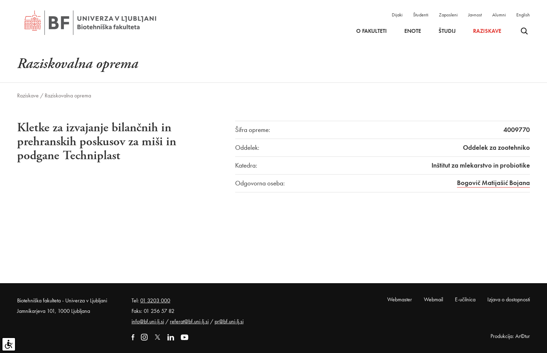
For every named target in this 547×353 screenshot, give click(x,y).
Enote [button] (412, 31)
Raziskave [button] (487, 31)
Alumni (499, 15)
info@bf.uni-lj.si (148, 321)
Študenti (420, 15)
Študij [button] (447, 31)
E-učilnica (465, 299)
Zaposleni (448, 15)
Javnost (475, 15)
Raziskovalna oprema (68, 95)
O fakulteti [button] (371, 31)
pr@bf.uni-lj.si (229, 321)
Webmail (433, 299)
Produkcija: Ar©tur (510, 336)
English (523, 15)
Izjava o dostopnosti (508, 299)
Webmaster (399, 299)
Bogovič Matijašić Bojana (493, 182)
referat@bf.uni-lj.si (189, 321)
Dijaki (397, 15)
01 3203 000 (155, 300)
